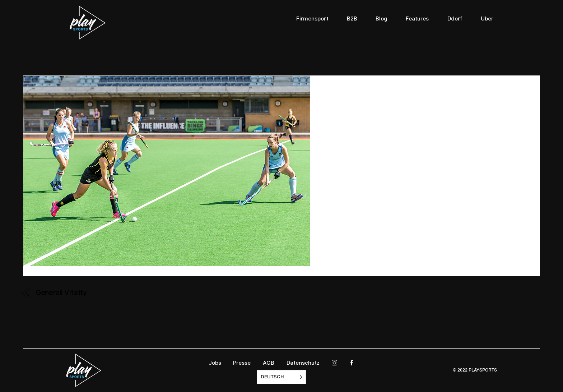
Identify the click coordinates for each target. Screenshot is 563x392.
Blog (381, 18)
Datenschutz (303, 363)
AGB (268, 363)
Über (487, 18)
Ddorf (454, 18)
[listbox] (281, 377)
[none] (281, 377)
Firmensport (312, 18)
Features (417, 18)
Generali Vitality (61, 292)
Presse (242, 363)
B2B (352, 18)
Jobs (215, 363)
